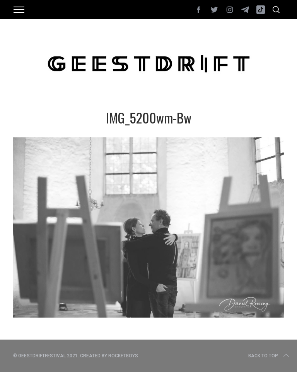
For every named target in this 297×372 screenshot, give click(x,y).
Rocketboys (123, 355)
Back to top (269, 356)
